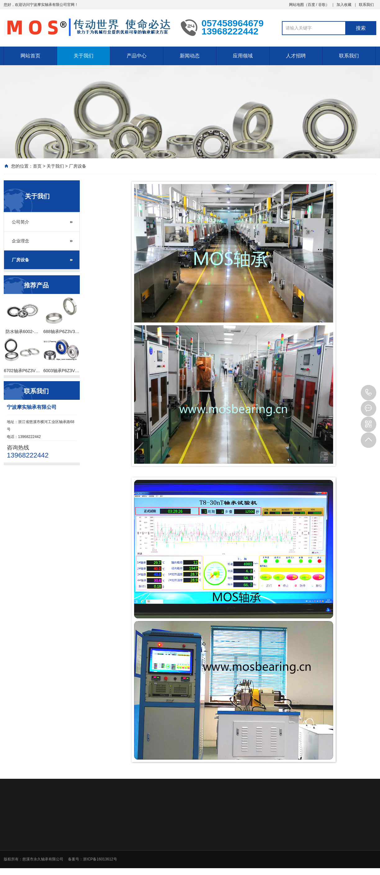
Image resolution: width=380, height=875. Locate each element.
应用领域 (243, 55)
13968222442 (368, 392)
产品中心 (137, 55)
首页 (37, 166)
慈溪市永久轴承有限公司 (42, 859)
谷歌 (322, 4)
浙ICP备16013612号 (100, 859)
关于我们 (83, 55)
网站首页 (30, 55)
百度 (311, 4)
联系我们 (366, 4)
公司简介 (20, 221)
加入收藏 (344, 4)
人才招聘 (296, 55)
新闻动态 (190, 55)
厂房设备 (77, 166)
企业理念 (20, 240)
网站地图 (296, 4)
